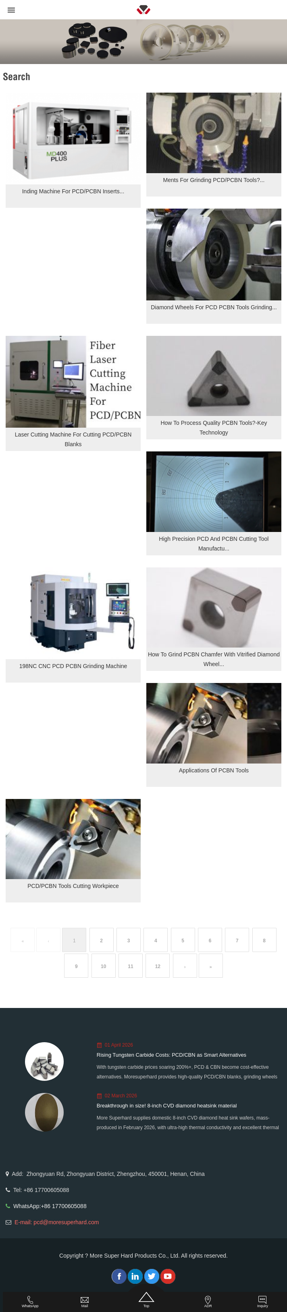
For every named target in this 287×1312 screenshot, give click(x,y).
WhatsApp (30, 1302)
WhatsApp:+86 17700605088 (50, 1206)
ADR (208, 1302)
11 (130, 966)
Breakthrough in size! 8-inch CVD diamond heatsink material (167, 1106)
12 (157, 966)
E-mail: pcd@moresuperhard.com (57, 1222)
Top (146, 1300)
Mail (85, 1302)
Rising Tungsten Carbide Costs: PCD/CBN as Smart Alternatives (171, 1055)
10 (103, 966)
